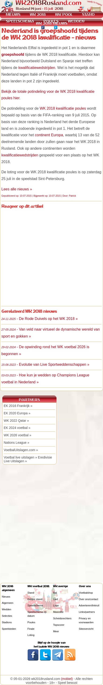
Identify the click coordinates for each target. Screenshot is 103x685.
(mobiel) (67, 679)
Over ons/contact (88, 599)
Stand (30, 592)
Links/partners (87, 612)
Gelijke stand (34, 599)
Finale (30, 628)
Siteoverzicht (86, 628)
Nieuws (6, 596)
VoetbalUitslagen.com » (21, 450)
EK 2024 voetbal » (17, 428)
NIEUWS (13, 14)
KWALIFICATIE (19, 28)
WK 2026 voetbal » (17, 435)
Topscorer (58, 624)
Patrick (72, 196)
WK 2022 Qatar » (16, 420)
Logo (56, 605)
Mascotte (58, 612)
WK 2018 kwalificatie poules (63, 108)
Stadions (7, 622)
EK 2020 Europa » (17, 413)
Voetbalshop (86, 592)
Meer (56, 631)
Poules (31, 622)
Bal (55, 592)
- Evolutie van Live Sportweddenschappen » (45, 364)
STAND (88, 14)
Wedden (6, 609)
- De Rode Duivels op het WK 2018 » (39, 319)
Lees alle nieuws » (16, 189)
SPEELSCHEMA (20, 21)
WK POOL (64, 14)
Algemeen (7, 602)
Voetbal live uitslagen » (20, 457)
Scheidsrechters (62, 618)
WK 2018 (38, 14)
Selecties (7, 615)
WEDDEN (76, 21)
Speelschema (35, 605)
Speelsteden (9, 628)
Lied (55, 599)
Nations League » (16, 442)
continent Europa (49, 135)
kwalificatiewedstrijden (36, 68)
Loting (30, 635)
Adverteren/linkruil (89, 605)
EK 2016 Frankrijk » (18, 406)
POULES (51, 21)
